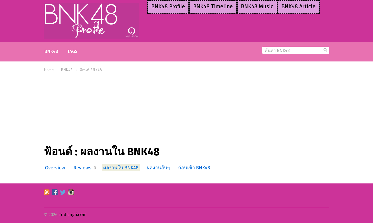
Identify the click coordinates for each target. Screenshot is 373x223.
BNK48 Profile (168, 6)
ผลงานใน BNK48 (120, 168)
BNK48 (51, 51)
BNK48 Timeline (213, 6)
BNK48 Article (298, 6)
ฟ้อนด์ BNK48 (90, 70)
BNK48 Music (257, 6)
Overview (55, 168)
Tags (72, 51)
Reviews (82, 168)
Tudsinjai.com (73, 214)
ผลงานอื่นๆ (158, 168)
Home (49, 70)
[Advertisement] (186, 109)
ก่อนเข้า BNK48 (194, 168)
